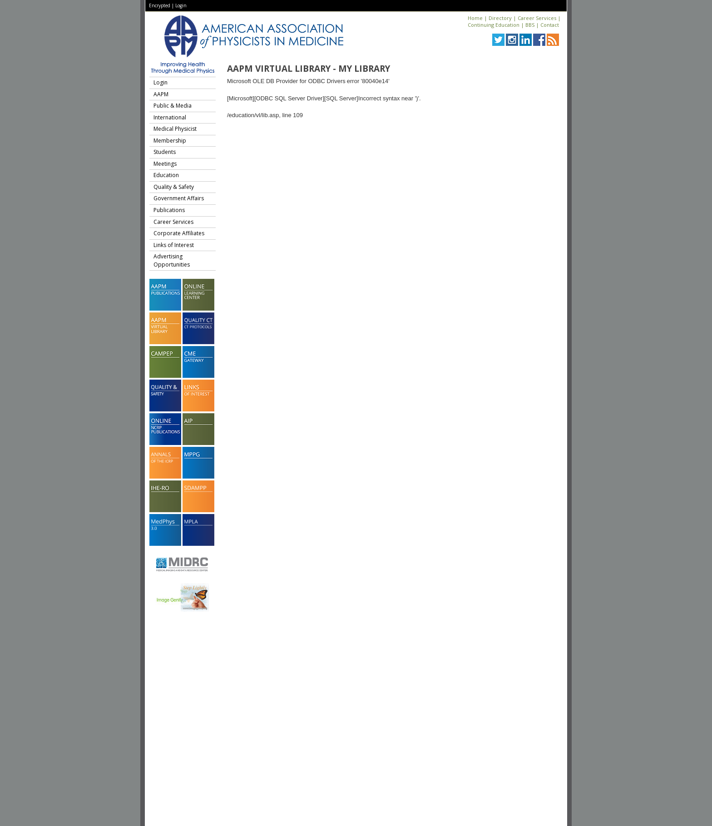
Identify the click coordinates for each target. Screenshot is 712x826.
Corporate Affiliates (178, 233)
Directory (500, 18)
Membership (169, 140)
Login (181, 5)
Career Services (537, 18)
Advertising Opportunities (171, 260)
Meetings (165, 164)
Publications (169, 210)
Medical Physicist (175, 129)
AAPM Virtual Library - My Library (308, 68)
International (169, 117)
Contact (549, 24)
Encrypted (159, 5)
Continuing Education (493, 24)
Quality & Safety (173, 187)
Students (164, 152)
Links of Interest (173, 245)
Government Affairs (178, 198)
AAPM (160, 94)
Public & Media (172, 105)
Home (475, 18)
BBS (529, 24)
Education (166, 175)
